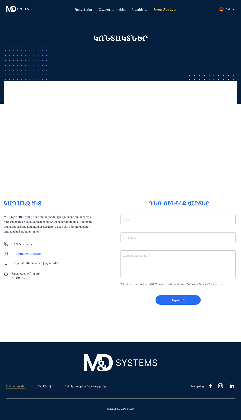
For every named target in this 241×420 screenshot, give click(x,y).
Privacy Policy (186, 284)
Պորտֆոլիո (83, 9)
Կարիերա (139, 9)
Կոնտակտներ (15, 386)
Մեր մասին (45, 386)
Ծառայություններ (112, 9)
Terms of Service (208, 284)
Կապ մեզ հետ (165, 9)
